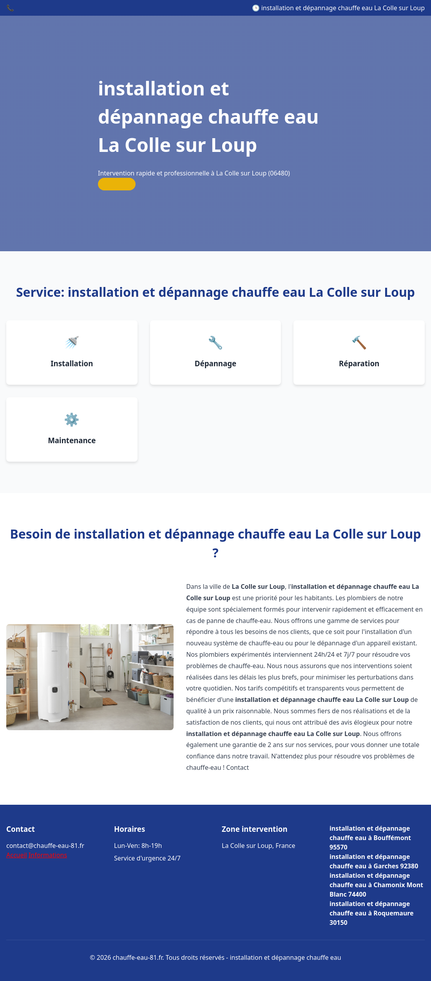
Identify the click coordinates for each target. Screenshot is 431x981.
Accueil (16, 855)
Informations (48, 855)
